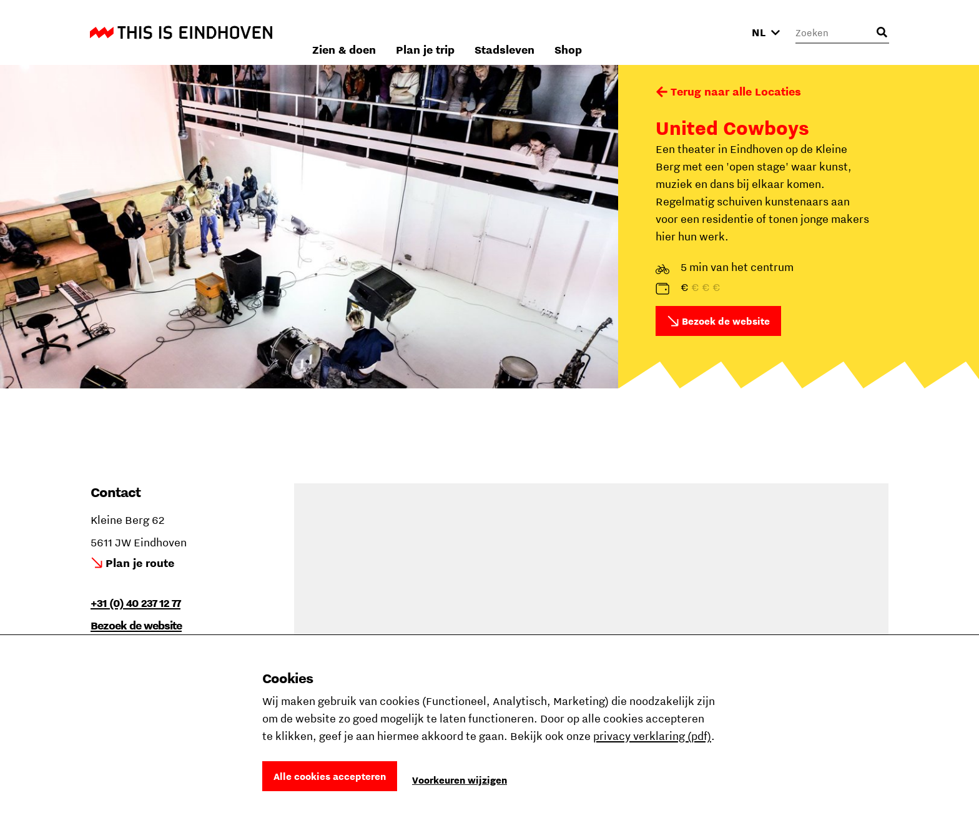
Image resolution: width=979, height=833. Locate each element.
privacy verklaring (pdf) (652, 736)
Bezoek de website (726, 321)
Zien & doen (489, 32)
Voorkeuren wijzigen (459, 780)
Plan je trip (570, 32)
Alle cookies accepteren (329, 776)
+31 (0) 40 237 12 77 (135, 603)
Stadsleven (649, 32)
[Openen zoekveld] (882, 32)
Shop (713, 32)
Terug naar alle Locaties (736, 91)
